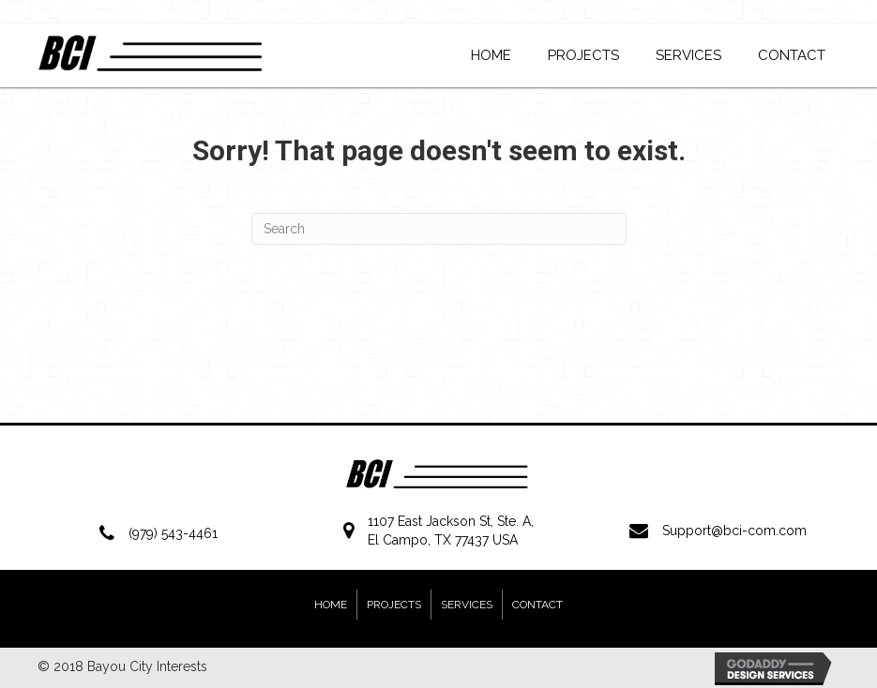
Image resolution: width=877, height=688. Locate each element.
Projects (394, 604)
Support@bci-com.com (734, 530)
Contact (537, 604)
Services (466, 604)
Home (330, 604)
